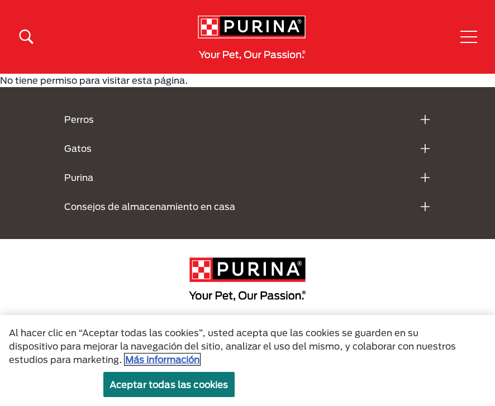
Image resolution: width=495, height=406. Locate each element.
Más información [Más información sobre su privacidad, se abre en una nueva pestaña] (162, 359)
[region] (247, 360)
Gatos (78, 148)
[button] (468, 37)
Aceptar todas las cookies (169, 384)
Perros (79, 119)
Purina (78, 177)
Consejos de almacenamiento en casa (149, 206)
